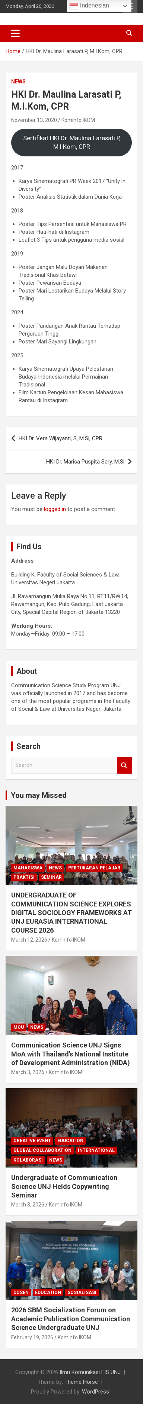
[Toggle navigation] (15, 33)
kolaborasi (28, 1160)
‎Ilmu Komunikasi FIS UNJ (90, 1372)
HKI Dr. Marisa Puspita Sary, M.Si (85, 461)
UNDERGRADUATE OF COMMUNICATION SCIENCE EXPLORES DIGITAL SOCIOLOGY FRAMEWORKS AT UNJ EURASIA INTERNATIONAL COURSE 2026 (71, 912)
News (18, 82)
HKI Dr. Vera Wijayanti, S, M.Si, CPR (60, 438)
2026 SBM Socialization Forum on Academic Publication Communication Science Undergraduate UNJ (70, 1318)
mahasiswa (27, 868)
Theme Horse (81, 1382)
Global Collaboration (42, 1150)
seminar (51, 877)
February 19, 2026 (32, 1337)
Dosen (21, 1292)
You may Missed (39, 795)
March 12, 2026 (29, 940)
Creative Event (32, 1140)
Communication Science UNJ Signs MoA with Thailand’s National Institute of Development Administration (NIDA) (70, 1054)
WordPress (95, 1391)
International (96, 1150)
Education (70, 1140)
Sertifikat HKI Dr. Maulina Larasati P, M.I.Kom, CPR (71, 142)
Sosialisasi (81, 1292)
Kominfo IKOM (78, 120)
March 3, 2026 (27, 1072)
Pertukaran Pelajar (94, 868)
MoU (18, 1027)
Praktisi (24, 877)
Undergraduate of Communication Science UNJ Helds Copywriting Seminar (64, 1186)
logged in (55, 509)
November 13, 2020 (34, 120)
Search (124, 765)
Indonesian (89, 5)
